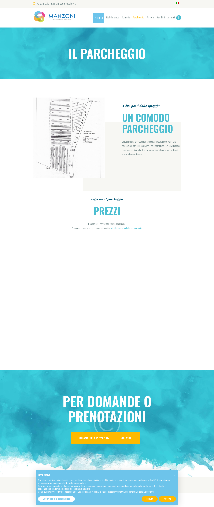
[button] (174, 475)
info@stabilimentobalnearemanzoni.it (126, 228)
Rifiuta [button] (150, 499)
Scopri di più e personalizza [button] (56, 499)
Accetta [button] (167, 499)
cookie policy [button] (79, 483)
